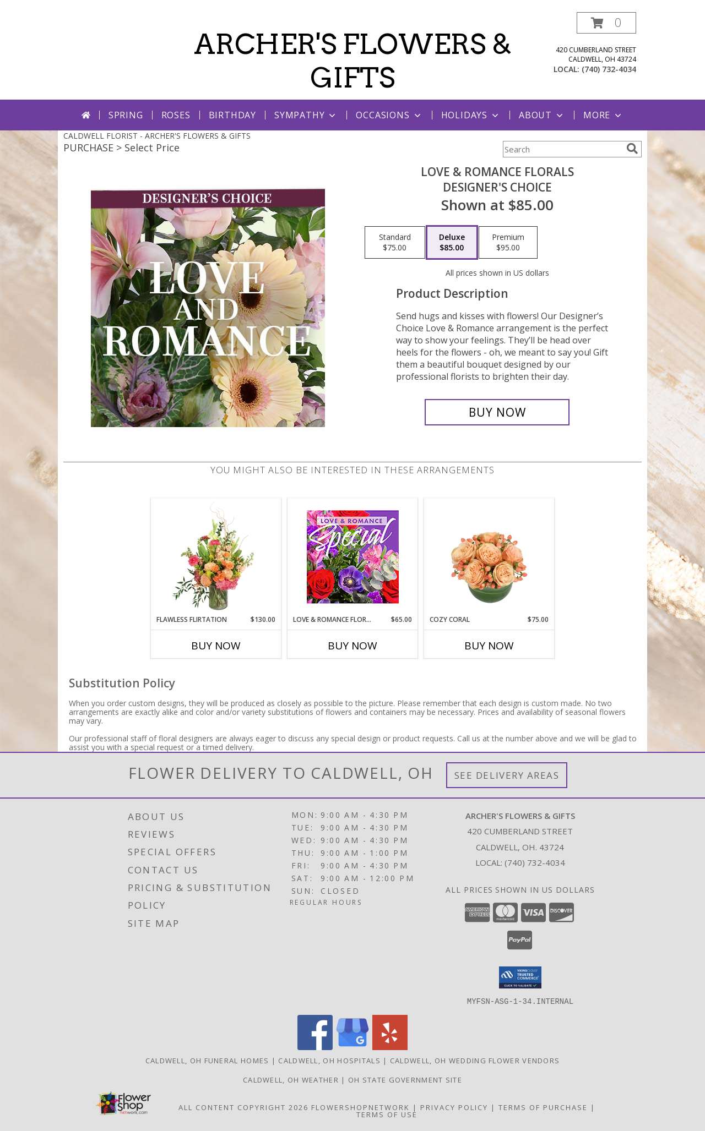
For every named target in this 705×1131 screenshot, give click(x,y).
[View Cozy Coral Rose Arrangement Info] (489, 556)
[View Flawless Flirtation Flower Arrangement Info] (216, 556)
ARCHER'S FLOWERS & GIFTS (353, 61)
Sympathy (306, 115)
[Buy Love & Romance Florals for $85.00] (497, 412)
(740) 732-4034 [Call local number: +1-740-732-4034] (609, 69)
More (603, 115)
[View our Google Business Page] (352, 1046)
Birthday (232, 115)
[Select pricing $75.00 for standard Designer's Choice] (395, 243)
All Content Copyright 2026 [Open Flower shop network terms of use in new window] (243, 1107)
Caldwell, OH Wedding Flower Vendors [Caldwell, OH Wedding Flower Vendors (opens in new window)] (475, 1060)
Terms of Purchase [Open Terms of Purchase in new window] (543, 1107)
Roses (176, 115)
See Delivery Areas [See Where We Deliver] (507, 775)
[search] (632, 149)
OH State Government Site (405, 1079)
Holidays (471, 115)
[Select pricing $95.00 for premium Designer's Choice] (508, 243)
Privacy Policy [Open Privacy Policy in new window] (454, 1107)
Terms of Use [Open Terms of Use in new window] (386, 1114)
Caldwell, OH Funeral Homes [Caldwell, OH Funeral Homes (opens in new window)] (207, 1060)
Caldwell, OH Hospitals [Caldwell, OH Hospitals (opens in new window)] (329, 1060)
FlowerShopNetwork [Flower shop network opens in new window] (360, 1107)
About (542, 115)
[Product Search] (562, 149)
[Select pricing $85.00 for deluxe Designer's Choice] (451, 243)
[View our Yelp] (390, 1046)
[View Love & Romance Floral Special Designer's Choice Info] (353, 557)
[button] (606, 23)
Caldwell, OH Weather (291, 1079)
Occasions (389, 115)
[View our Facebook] (315, 1046)
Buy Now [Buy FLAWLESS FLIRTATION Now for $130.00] (216, 645)
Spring (126, 115)
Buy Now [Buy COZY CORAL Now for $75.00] (489, 645)
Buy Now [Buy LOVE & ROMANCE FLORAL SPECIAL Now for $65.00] (352, 645)
